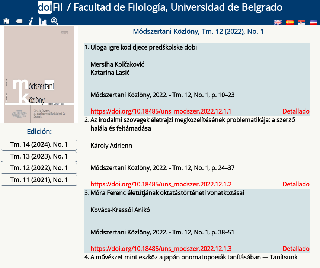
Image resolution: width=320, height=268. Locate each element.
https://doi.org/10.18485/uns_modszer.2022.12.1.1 (160, 111)
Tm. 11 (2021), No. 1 (39, 179)
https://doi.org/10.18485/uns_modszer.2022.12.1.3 (160, 249)
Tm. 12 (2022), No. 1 (39, 167)
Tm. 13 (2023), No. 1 (39, 156)
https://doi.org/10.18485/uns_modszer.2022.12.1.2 (160, 184)
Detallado (296, 111)
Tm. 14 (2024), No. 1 (39, 144)
